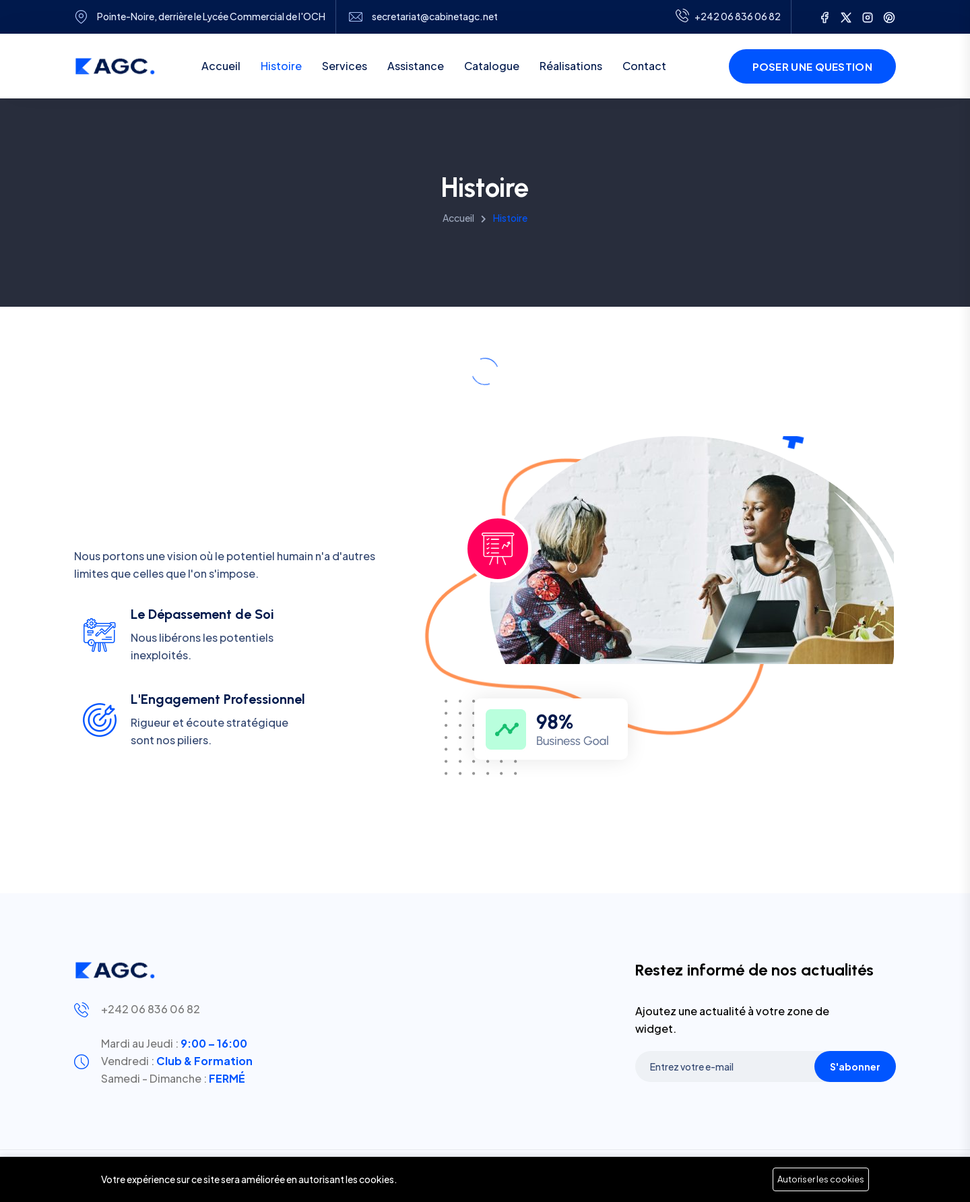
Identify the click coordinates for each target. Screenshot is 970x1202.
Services (344, 66)
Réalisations (571, 66)
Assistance (415, 66)
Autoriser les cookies (820, 1179)
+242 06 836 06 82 (150, 1009)
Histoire (281, 66)
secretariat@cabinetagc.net (435, 16)
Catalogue (491, 66)
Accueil (220, 66)
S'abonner (855, 1066)
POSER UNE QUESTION (812, 66)
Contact (644, 66)
